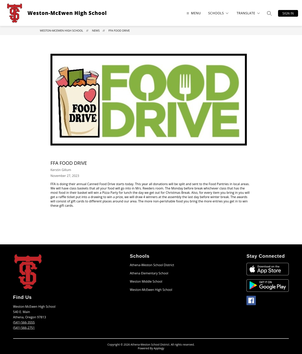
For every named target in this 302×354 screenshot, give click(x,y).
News (96, 30)
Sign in (288, 13)
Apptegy (159, 348)
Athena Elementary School (149, 273)
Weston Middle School (146, 281)
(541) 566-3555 (24, 322)
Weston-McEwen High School (61, 30)
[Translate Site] (248, 13)
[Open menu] (193, 13)
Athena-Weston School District (152, 265)
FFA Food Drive (119, 30)
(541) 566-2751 (24, 328)
